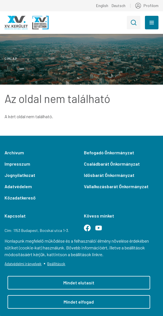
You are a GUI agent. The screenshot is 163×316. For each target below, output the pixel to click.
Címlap (11, 58)
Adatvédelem (18, 186)
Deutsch (118, 5)
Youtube (101, 230)
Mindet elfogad (79, 301)
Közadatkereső (20, 197)
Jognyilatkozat (20, 175)
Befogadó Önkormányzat (109, 152)
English (102, 5)
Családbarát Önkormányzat (112, 163)
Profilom (151, 5)
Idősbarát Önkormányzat (109, 175)
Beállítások (56, 263)
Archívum (14, 152)
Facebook (89, 230)
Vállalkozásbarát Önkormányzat (116, 186)
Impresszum (17, 163)
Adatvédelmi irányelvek (23, 263)
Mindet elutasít (78, 282)
